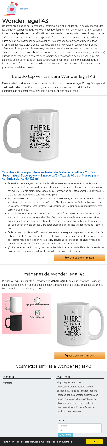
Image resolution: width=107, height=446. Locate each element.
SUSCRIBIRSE (65, 435)
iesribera (24, 9)
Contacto (7, 383)
